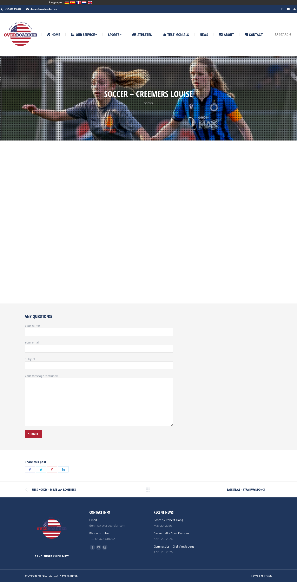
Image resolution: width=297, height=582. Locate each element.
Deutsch (66, 2)
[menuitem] (53, 35)
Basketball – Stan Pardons (171, 533)
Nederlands (84, 2)
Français (78, 2)
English (89, 2)
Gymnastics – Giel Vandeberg (174, 546)
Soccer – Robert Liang (168, 520)
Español (72, 2)
